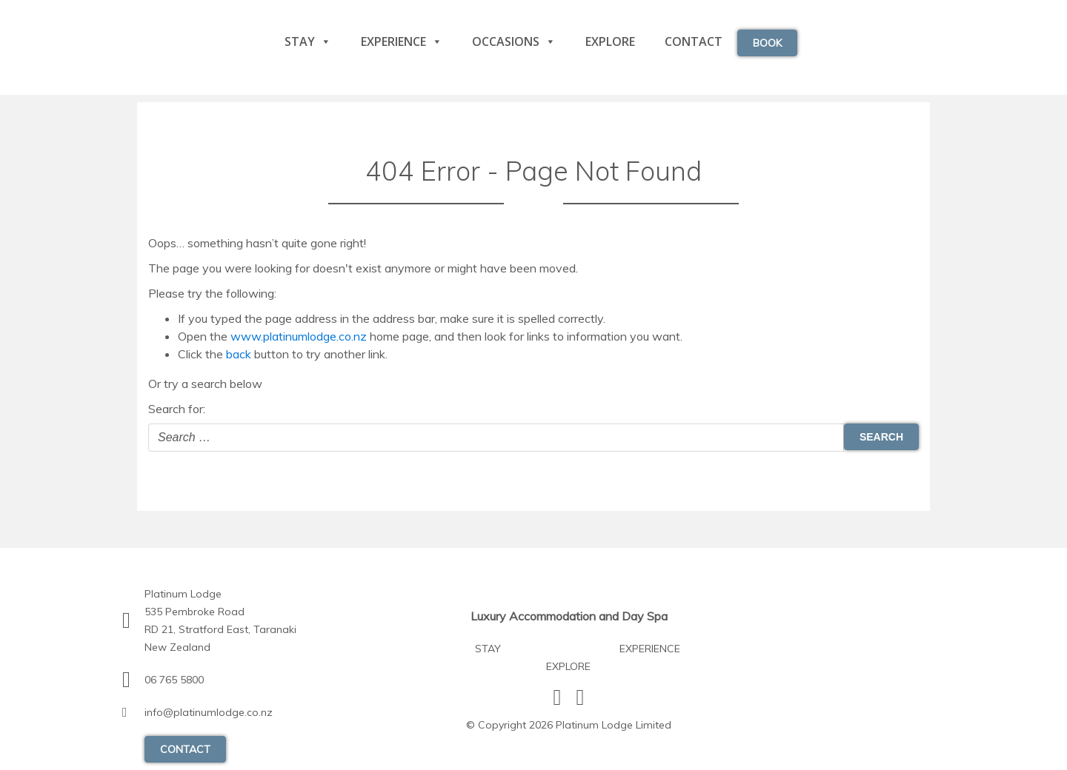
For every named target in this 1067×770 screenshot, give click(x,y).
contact (185, 749)
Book (767, 43)
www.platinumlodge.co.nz (298, 336)
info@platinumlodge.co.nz (208, 712)
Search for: (176, 408)
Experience (401, 41)
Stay (308, 41)
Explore (610, 41)
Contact (693, 41)
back (238, 353)
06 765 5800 (174, 679)
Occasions (514, 41)
